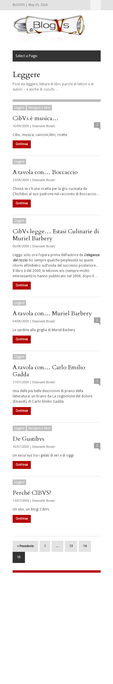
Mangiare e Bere (39, 107)
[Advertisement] (49, 616)
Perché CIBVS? (32, 493)
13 (71, 546)
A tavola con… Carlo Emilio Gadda (49, 370)
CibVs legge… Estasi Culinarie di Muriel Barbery (56, 234)
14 (85, 546)
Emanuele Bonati (43, 126)
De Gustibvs (28, 439)
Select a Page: (95, 5)
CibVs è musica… (36, 118)
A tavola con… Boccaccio (45, 172)
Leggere (19, 107)
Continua (22, 144)
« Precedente (25, 546)
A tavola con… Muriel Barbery (52, 313)
